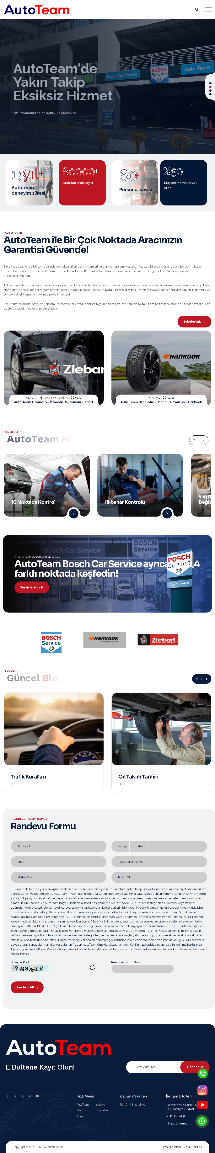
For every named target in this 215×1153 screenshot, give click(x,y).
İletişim (81, 1116)
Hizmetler (102, 1110)
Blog (14, 784)
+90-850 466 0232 (161, 397)
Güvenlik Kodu (20, 962)
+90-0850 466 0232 (68, 397)
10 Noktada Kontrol (33, 502)
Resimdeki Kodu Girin (125, 962)
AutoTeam (83, 1104)
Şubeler (101, 1104)
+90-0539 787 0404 (39, 397)
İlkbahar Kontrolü (125, 502)
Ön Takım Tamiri (138, 777)
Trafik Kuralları (28, 777)
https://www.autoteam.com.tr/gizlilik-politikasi (156, 949)
